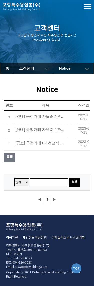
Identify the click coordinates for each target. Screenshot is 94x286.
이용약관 (12, 237)
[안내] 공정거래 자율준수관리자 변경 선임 (40, 116)
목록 (9, 157)
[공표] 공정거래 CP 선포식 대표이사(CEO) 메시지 (40, 143)
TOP (76, 268)
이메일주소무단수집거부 (68, 237)
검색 (74, 182)
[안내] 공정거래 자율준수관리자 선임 (40, 130)
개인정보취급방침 (35, 237)
